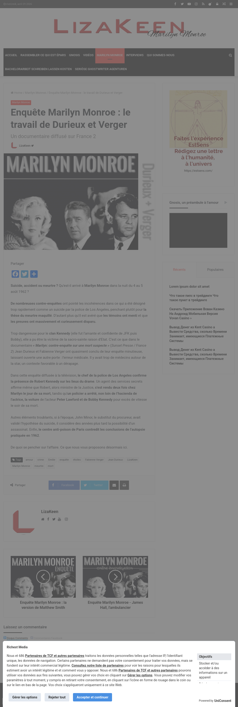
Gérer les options (139, 675)
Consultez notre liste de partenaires (98, 665)
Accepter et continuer (92, 697)
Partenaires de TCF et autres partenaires (54, 656)
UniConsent (222, 701)
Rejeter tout (57, 697)
